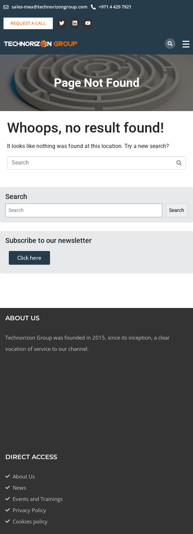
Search (176, 210)
